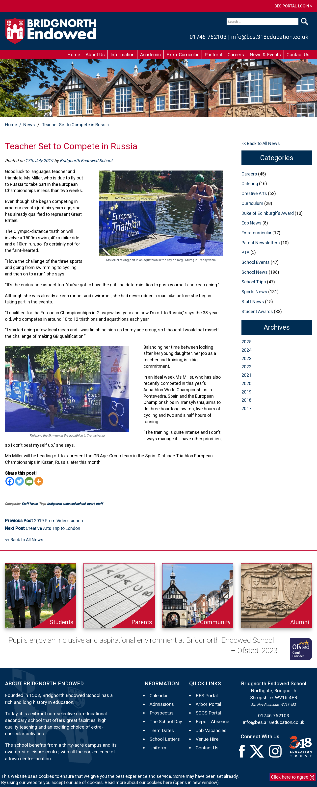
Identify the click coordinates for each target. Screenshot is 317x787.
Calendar (159, 695)
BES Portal (207, 695)
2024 (246, 350)
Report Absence (212, 721)
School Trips (253, 281)
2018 (246, 400)
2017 (246, 408)
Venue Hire (207, 739)
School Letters (165, 739)
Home (73, 54)
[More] (38, 481)
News (29, 124)
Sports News (254, 291)
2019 (246, 391)
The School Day (166, 721)
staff (99, 504)
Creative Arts (254, 193)
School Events (255, 262)
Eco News (251, 222)
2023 (246, 358)
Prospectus (162, 713)
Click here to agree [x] (292, 777)
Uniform (158, 748)
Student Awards (257, 311)
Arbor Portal (208, 704)
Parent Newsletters (260, 242)
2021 (246, 375)
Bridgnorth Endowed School (86, 160)
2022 (246, 366)
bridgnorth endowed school (66, 504)
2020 (246, 383)
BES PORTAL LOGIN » (293, 6)
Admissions (162, 704)
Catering (249, 183)
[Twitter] (19, 481)
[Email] (29, 481)
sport (90, 504)
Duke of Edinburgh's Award (267, 213)
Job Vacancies (211, 730)
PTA (245, 252)
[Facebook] (9, 481)
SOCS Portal (208, 713)
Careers (249, 173)
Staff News (30, 504)
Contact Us (298, 54)
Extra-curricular (256, 232)
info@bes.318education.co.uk (269, 37)
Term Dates (162, 730)
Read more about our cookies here (138, 782)
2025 (246, 341)
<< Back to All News (24, 539)
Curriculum (252, 203)
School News (254, 272)
